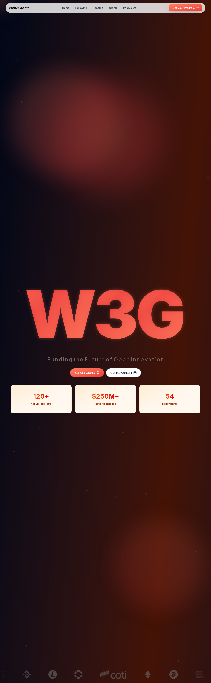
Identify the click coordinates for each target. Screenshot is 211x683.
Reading (98, 7)
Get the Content (123, 372)
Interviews (129, 7)
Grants (113, 7)
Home (65, 7)
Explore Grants (87, 372)
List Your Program (185, 7)
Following (81, 7)
